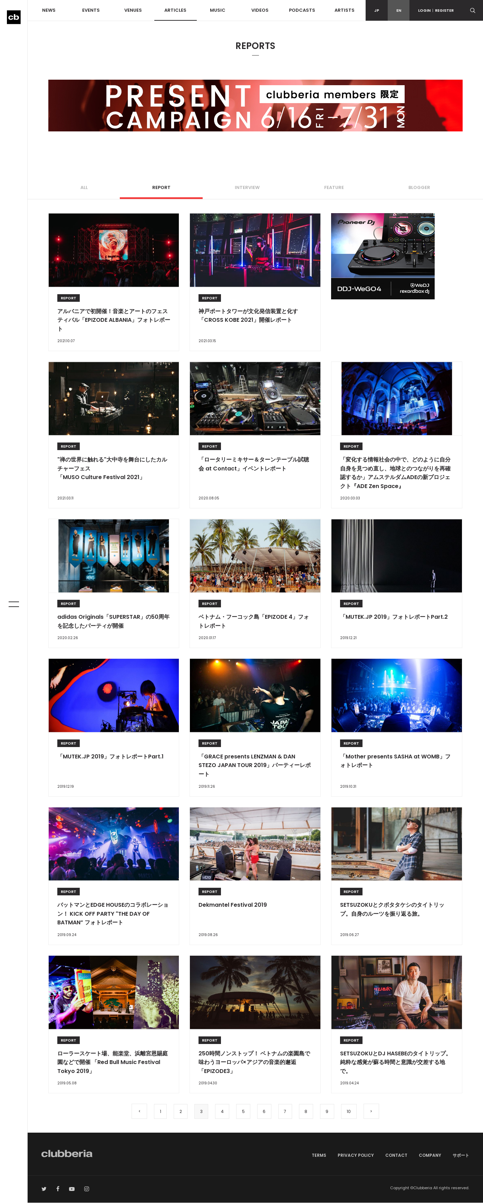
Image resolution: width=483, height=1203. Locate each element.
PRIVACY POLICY (356, 1156)
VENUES (133, 10)
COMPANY (430, 1156)
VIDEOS (260, 10)
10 (350, 1111)
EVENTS (91, 10)
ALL (84, 187)
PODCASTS (302, 10)
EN (398, 10)
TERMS (319, 1156)
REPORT (161, 187)
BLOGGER (419, 187)
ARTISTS (345, 10)
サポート (461, 1156)
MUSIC (217, 10)
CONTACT (396, 1156)
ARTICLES (175, 10)
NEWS (49, 10)
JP (376, 10)
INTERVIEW (247, 187)
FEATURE (334, 187)
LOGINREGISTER (436, 10)
